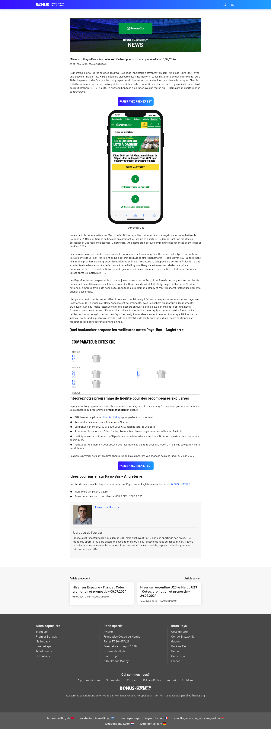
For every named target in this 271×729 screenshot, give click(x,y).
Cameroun (178, 656)
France (175, 661)
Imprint (171, 680)
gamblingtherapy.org (192, 695)
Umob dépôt (112, 656)
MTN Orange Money (116, 661)
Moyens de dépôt (115, 651)
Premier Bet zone (180, 484)
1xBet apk (42, 631)
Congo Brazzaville (183, 636)
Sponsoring (113, 680)
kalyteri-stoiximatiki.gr (97, 718)
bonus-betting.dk (60, 718)
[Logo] (135, 688)
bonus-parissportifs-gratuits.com (144, 718)
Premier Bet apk (112, 417)
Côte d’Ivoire (179, 631)
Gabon (175, 641)
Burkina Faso (179, 646)
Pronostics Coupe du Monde (122, 636)
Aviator (108, 631)
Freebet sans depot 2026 (120, 646)
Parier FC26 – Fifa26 (116, 641)
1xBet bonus (44, 651)
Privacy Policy (152, 680)
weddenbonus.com (119, 723)
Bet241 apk (43, 656)
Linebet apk (43, 646)
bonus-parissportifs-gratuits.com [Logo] (54, 4)
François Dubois (107, 507)
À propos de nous (89, 680)
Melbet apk (43, 641)
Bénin (175, 651)
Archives (187, 680)
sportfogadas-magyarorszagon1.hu (199, 718)
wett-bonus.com (153, 723)
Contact (132, 680)
